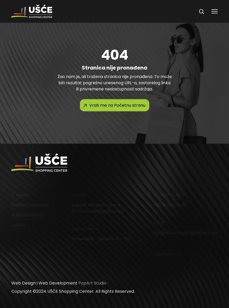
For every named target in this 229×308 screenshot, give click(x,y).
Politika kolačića (27, 215)
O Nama (19, 195)
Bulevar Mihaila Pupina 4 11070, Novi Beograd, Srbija (97, 208)
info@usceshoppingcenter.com (185, 233)
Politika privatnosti (30, 205)
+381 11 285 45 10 (169, 205)
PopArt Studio (92, 283)
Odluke (18, 225)
